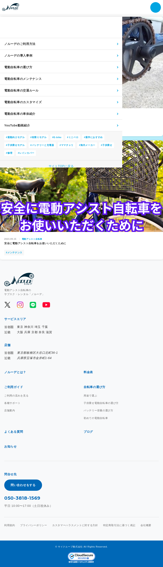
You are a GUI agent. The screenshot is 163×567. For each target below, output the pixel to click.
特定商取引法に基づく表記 (119, 525)
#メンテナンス (14, 252)
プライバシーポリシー (33, 525)
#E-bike (57, 137)
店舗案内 (9, 410)
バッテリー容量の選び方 (98, 410)
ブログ (88, 431)
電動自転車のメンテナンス (23, 78)
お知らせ (10, 446)
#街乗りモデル (38, 137)
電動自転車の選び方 (18, 67)
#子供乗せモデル (15, 145)
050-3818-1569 (22, 498)
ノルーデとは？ (15, 372)
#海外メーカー (87, 145)
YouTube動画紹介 (17, 125)
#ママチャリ (66, 145)
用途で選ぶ (90, 395)
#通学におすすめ (93, 137)
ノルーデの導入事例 (18, 55)
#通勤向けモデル (15, 137)
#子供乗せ (106, 145)
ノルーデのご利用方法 (19, 44)
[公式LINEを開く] (33, 305)
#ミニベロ (73, 137)
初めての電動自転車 (96, 418)
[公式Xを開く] (7, 305)
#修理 (9, 153)
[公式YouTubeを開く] (45, 305)
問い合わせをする (23, 485)
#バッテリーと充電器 (42, 145)
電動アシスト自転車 (32, 239)
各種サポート (12, 403)
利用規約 (9, 525)
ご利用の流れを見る (16, 395)
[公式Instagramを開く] (20, 305)
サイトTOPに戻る (61, 166)
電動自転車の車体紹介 (19, 113)
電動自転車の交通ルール (21, 90)
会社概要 (146, 525)
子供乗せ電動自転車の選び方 (101, 403)
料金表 (88, 372)
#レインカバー (26, 153)
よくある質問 (13, 431)
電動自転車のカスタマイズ (23, 102)
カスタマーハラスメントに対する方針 (75, 525)
